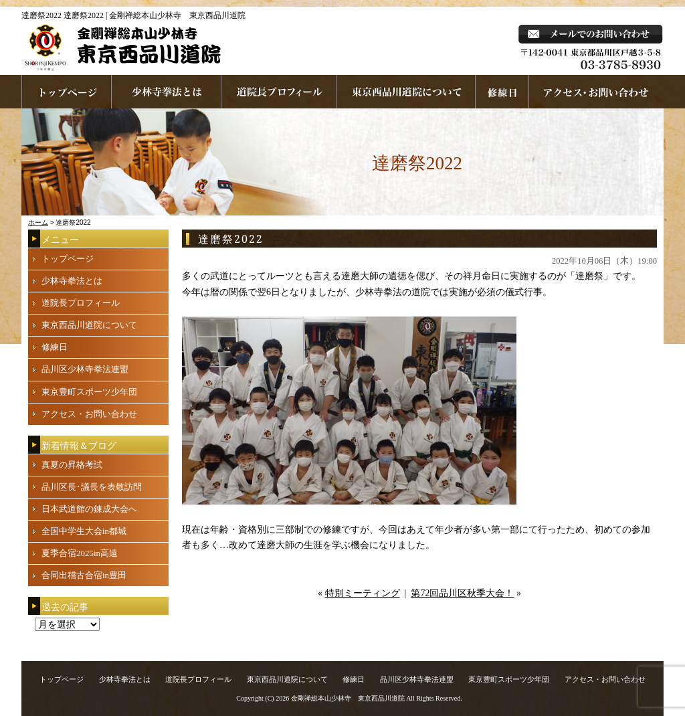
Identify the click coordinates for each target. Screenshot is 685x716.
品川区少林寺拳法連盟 (84, 369)
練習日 (502, 91)
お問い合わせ (596, 91)
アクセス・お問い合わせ (89, 414)
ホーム (38, 222)
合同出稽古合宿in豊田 (83, 575)
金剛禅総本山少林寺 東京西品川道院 (348, 698)
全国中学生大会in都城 (83, 531)
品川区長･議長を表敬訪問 (91, 487)
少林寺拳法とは (166, 91)
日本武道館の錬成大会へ (89, 509)
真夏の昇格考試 (71, 465)
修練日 (54, 347)
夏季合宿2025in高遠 (79, 553)
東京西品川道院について (406, 91)
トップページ (67, 259)
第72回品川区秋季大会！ (462, 593)
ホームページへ (66, 91)
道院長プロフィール (278, 91)
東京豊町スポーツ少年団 (89, 392)
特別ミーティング (362, 593)
